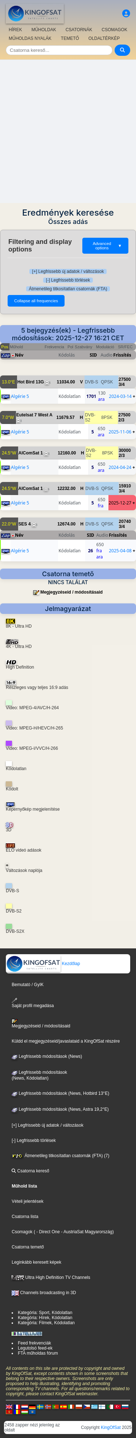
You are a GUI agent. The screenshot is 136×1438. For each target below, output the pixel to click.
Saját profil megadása (33, 1003)
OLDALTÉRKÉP (104, 38)
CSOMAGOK (114, 29)
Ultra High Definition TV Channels (51, 1277)
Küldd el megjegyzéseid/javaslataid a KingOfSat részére (66, 1041)
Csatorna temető (28, 1247)
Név (19, 355)
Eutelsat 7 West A (34, 414)
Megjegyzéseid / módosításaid (71, 592)
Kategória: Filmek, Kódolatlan (46, 1322)
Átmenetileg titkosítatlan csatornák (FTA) (68, 288)
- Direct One (48, 1231)
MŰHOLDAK (44, 29)
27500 (125, 379)
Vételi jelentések (27, 1201)
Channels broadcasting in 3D (44, 1292)
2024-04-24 (120, 467)
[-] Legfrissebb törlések (68, 280)
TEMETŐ (70, 38)
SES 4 (24, 524)
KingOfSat (111, 1427)
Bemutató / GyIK (28, 984)
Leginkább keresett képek (36, 1262)
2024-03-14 (120, 396)
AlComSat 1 (30, 453)
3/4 (122, 384)
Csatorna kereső (30, 1170)
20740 (125, 521)
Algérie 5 (20, 396)
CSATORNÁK (79, 29)
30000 (125, 450)
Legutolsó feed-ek (35, 1348)
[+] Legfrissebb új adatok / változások (68, 271)
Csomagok (22, 1231)
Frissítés (122, 355)
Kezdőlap (43, 963)
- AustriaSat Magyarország (86, 1231)
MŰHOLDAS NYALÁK (30, 38)
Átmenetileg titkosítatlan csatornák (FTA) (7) (60, 1155)
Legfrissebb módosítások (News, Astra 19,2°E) (60, 1109)
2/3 (121, 420)
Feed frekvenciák (34, 1343)
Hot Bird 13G (30, 382)
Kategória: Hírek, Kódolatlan (45, 1317)
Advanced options (107, 245)
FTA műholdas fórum (38, 1353)
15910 (125, 486)
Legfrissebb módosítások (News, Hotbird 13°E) (60, 1093)
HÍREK (15, 29)
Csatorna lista (25, 1216)
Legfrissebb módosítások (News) (47, 1056)
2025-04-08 (120, 551)
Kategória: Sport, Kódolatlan (45, 1312)
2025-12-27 (120, 503)
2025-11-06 (120, 432)
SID (93, 355)
